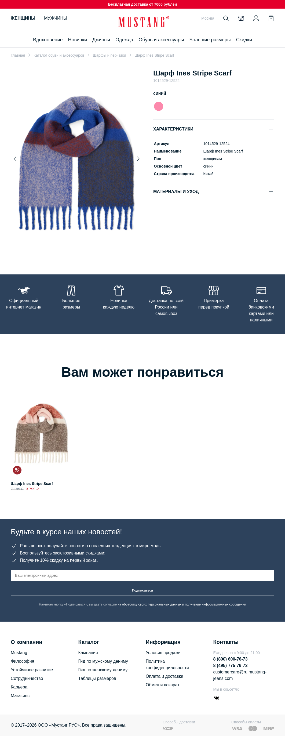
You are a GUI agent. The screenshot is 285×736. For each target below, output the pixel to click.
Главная (18, 55)
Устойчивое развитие (32, 670)
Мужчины (55, 18)
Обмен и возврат (162, 685)
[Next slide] (138, 158)
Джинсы (101, 39)
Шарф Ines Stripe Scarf (32, 483)
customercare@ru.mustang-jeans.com (240, 675)
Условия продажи (163, 652)
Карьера (19, 687)
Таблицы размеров (97, 678)
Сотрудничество (27, 678)
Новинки (77, 39)
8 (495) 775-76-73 (230, 665)
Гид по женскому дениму (103, 670)
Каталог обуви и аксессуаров (59, 55)
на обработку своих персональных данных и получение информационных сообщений (182, 604)
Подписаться (142, 590)
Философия (22, 661)
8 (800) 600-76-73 (230, 659)
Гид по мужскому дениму (103, 661)
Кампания (88, 652)
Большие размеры (210, 39)
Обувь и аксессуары (161, 39)
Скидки (244, 39)
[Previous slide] (15, 158)
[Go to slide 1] (76, 249)
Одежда (124, 39)
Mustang (19, 652)
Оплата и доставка (164, 676)
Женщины (23, 18)
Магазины (20, 695)
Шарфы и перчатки (109, 55)
